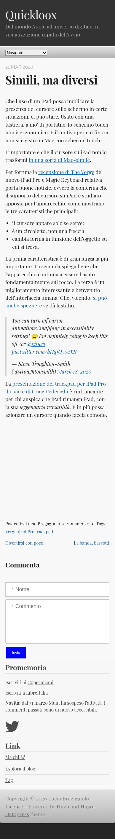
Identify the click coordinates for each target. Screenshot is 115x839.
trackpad (44, 532)
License (14, 806)
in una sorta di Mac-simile (59, 159)
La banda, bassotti (91, 543)
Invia (16, 652)
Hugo (63, 806)
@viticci (36, 343)
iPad (22, 532)
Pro (31, 532)
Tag (9, 780)
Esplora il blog (20, 768)
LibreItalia (37, 693)
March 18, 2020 (75, 371)
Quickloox (31, 14)
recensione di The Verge (66, 171)
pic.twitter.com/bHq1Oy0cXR (44, 351)
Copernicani (41, 682)
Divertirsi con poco (24, 543)
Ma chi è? (15, 757)
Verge (11, 532)
